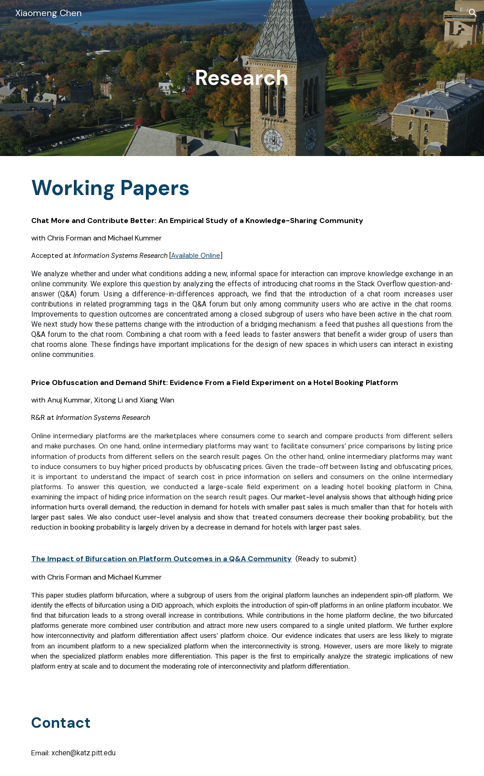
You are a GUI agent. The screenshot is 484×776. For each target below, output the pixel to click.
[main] (242, 78)
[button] (473, 13)
